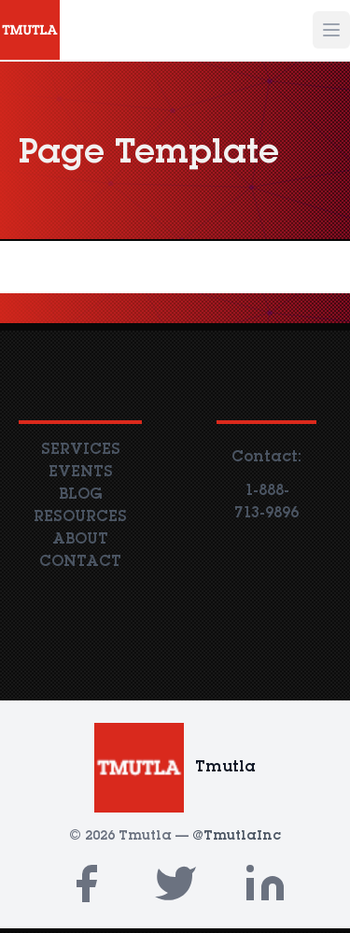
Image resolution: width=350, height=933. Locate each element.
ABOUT (80, 539)
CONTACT (80, 562)
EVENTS (81, 472)
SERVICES (80, 450)
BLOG (80, 495)
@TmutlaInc (236, 836)
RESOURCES (80, 517)
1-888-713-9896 (266, 502)
